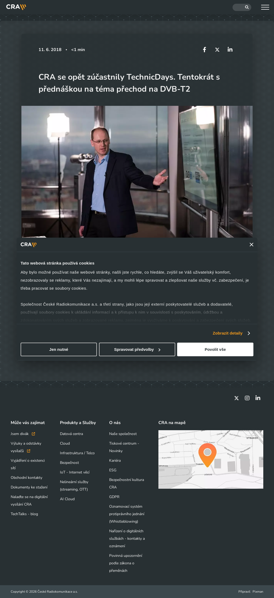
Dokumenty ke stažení (29, 487)
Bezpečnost (69, 462)
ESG (112, 470)
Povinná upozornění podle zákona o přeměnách (125, 563)
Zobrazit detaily (228, 333)
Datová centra (71, 433)
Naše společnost (123, 433)
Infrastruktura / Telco (77, 453)
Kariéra (115, 460)
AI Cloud (67, 499)
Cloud (65, 443)
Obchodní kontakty (26, 477)
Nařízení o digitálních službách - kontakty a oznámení (127, 539)
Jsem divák (23, 433)
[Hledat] (242, 7)
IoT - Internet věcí (74, 472)
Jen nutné (58, 349)
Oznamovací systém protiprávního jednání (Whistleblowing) (126, 514)
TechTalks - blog (24, 514)
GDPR (114, 496)
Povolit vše (215, 349)
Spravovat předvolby (137, 349)
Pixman (258, 591)
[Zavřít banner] (251, 245)
